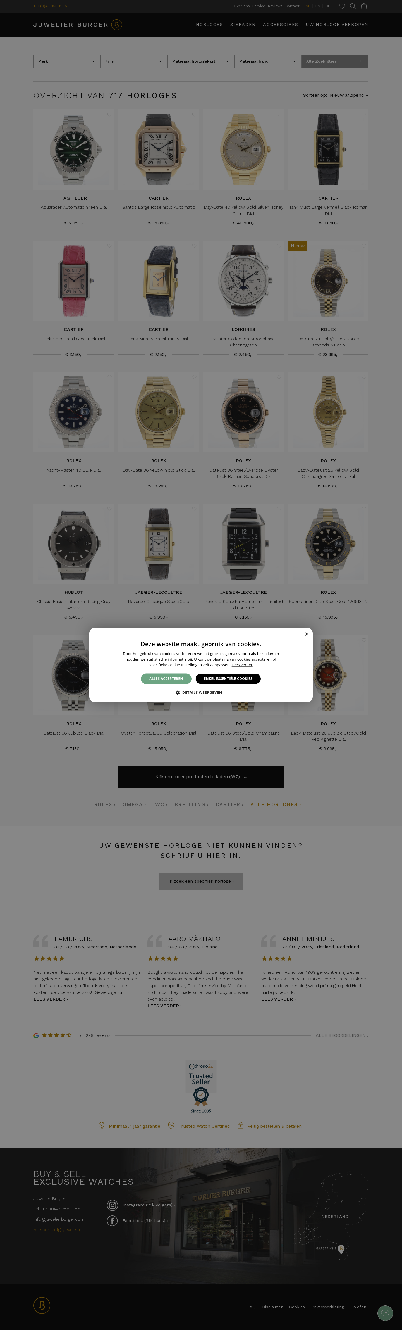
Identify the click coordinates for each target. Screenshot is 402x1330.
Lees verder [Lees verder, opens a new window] (242, 664)
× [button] (306, 634)
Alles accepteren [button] (166, 678)
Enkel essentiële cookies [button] (228, 678)
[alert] (201, 665)
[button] (201, 692)
